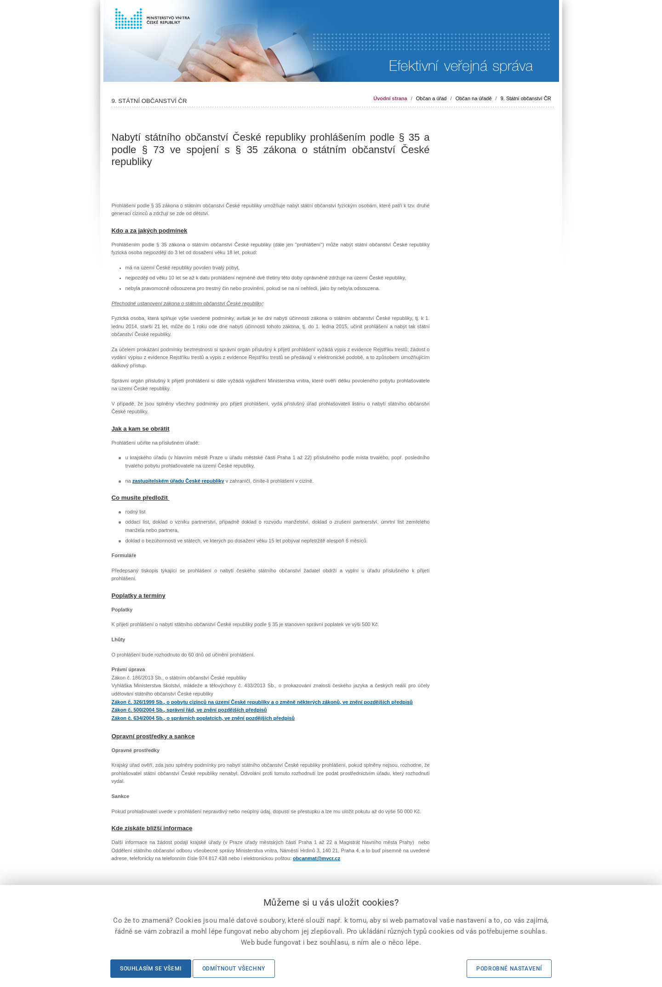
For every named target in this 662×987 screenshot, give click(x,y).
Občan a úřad (431, 98)
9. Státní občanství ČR (526, 98)
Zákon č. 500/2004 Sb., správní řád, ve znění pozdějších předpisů (189, 710)
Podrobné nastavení (509, 968)
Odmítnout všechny (233, 968)
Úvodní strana (390, 98)
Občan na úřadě (474, 98)
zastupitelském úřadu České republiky (178, 481)
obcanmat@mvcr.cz (316, 858)
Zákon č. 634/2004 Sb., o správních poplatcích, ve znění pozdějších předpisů (203, 718)
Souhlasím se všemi (151, 968)
